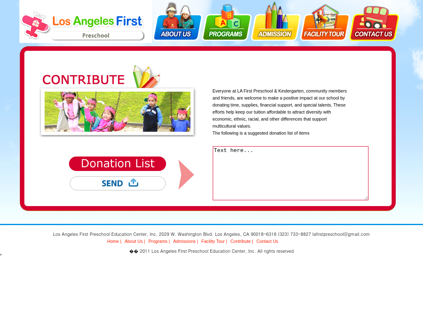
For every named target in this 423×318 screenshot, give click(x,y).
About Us (134, 241)
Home (113, 241)
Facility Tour (213, 241)
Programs (157, 241)
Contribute (241, 241)
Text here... (290, 173)
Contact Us (267, 241)
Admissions (184, 241)
